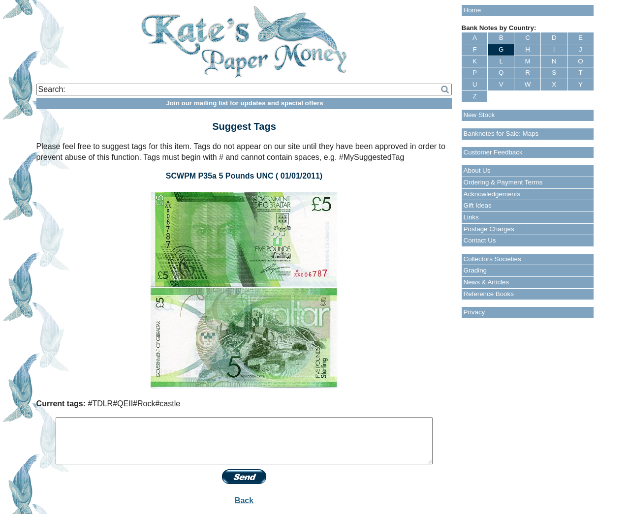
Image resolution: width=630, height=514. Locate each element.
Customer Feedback (493, 152)
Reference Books (489, 294)
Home (472, 10)
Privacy (474, 312)
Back (244, 500)
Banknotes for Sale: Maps (501, 133)
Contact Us (480, 240)
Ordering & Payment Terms (503, 182)
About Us (477, 170)
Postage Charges (489, 229)
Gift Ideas (478, 205)
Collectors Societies (492, 259)
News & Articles (486, 282)
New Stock (479, 115)
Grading (475, 270)
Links (471, 217)
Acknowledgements (492, 194)
